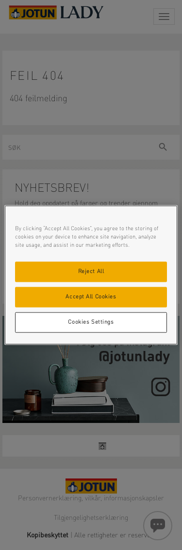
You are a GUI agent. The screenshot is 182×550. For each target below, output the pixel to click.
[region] (90, 275)
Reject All (91, 272)
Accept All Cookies (91, 297)
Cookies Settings (91, 322)
